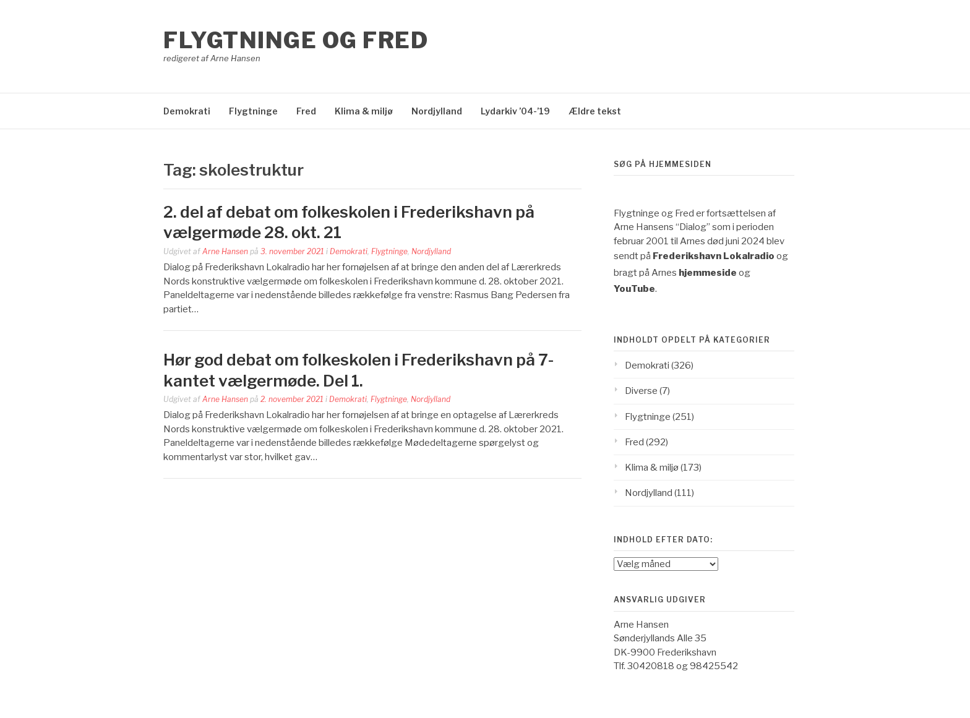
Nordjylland (436, 111)
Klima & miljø (364, 111)
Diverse (641, 390)
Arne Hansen (225, 251)
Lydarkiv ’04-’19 (515, 111)
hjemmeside (708, 272)
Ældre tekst (595, 111)
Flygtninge (253, 111)
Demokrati (186, 111)
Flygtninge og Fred (295, 40)
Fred (306, 111)
